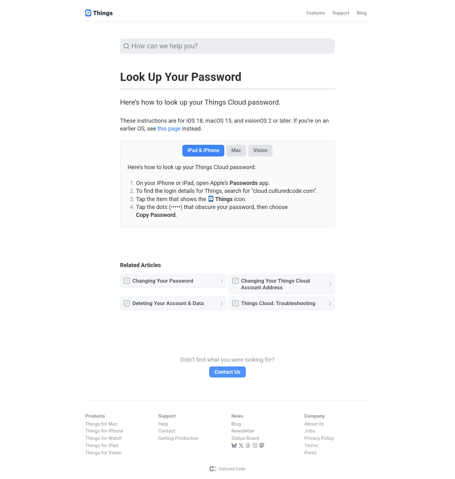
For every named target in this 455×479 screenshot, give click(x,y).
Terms (311, 445)
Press (310, 453)
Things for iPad (101, 445)
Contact (166, 431)
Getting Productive (178, 438)
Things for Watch (103, 438)
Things (99, 13)
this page (169, 128)
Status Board (245, 438)
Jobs (309, 431)
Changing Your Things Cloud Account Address (275, 284)
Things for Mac (101, 424)
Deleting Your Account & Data (168, 303)
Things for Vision (103, 453)
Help (163, 424)
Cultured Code (227, 469)
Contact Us (227, 372)
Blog (236, 424)
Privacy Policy (319, 438)
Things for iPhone (104, 431)
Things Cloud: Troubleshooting (278, 303)
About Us (314, 424)
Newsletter (243, 431)
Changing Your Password (162, 281)
